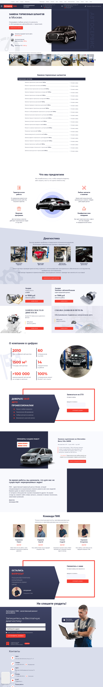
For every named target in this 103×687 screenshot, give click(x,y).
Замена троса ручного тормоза (33, 150)
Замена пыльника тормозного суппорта (36, 114)
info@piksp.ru (18, 681)
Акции (21, 1)
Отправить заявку (78, 410)
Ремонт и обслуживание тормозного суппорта (38, 111)
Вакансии (27, 1)
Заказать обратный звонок (94, 6)
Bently (61, 1)
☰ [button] (1, 6)
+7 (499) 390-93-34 (68, 6)
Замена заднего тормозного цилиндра (35, 137)
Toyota (82, 1)
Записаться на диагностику (51, 278)
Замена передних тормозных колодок (35, 92)
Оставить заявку (74, 83)
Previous (8, 60)
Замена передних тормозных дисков (35, 105)
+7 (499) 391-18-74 (47, 6)
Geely (91, 1)
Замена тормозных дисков (32, 101)
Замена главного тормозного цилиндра (36, 140)
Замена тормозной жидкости (33, 124)
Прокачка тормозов (30, 131)
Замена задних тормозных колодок (34, 98)
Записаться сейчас (16, 27)
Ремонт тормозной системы (32, 85)
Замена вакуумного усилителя (33, 134)
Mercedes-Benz (71, 1)
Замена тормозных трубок (32, 144)
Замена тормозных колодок (32, 95)
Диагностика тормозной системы (34, 88)
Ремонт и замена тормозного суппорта (35, 127)
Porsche (52, 1)
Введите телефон (72, 402)
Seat (57, 1)
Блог (17, 1)
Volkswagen (42, 1)
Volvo (87, 1)
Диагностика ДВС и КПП (40, 264)
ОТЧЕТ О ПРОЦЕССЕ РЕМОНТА (77, 461)
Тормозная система (20, 52)
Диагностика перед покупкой (62, 264)
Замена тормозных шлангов (33, 52)
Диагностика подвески (19, 264)
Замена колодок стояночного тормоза (35, 147)
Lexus (78, 1)
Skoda (47, 1)
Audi (65, 1)
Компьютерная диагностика (84, 264)
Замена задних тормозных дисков (34, 108)
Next (95, 60)
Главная (12, 1)
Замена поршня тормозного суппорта (35, 118)
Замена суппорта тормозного (33, 121)
